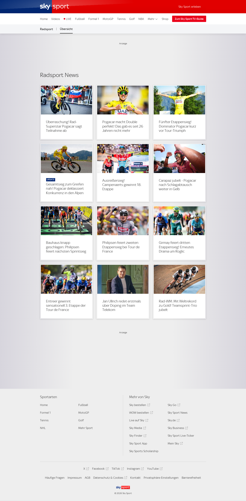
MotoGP (108, 19)
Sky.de (173, 421)
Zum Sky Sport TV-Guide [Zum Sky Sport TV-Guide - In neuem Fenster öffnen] (189, 18)
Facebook (99, 469)
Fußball (80, 19)
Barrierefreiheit (191, 477)
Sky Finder (137, 436)
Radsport (46, 29)
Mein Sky (175, 444)
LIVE (68, 19)
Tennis (121, 19)
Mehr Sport (85, 428)
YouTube (154, 469)
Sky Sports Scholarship (143, 451)
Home (44, 19)
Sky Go (173, 405)
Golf (132, 19)
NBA (141, 19)
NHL (43, 428)
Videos (55, 19)
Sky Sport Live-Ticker (181, 435)
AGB (87, 477)
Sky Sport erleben (189, 6)
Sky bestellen (139, 405)
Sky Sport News (177, 412)
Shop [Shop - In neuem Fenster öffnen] (165, 19)
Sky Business (177, 428)
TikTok (117, 469)
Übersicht (66, 29)
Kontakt (135, 477)
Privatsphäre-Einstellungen (161, 477)
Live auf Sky (138, 421)
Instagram (135, 469)
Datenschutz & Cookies (109, 478)
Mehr (153, 19)
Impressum (75, 477)
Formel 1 (93, 19)
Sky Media (137, 428)
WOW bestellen (140, 413)
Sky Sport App (138, 443)
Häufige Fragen (55, 477)
